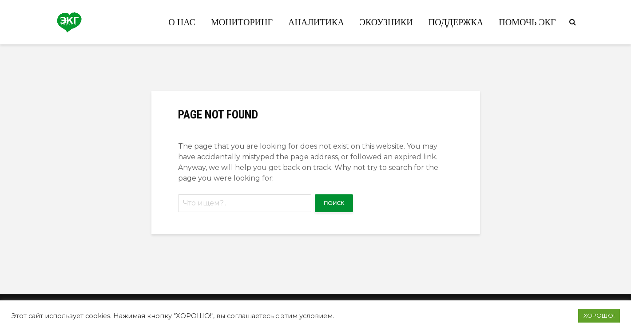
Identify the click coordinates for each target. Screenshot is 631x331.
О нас (181, 22)
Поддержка (456, 22)
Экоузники (386, 22)
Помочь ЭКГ (527, 22)
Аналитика (316, 22)
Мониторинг (242, 22)
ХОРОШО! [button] (599, 315)
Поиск (334, 203)
